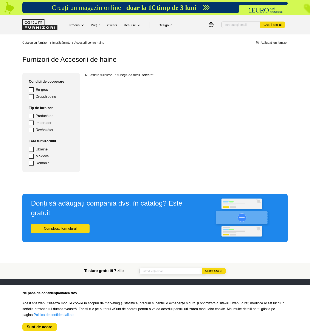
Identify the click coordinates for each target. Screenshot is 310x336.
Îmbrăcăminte (61, 42)
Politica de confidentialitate (54, 315)
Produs (77, 25)
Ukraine (42, 149)
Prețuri (95, 25)
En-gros (42, 89)
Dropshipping (46, 96)
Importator (43, 123)
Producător (44, 116)
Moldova (42, 156)
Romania (43, 163)
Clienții (112, 25)
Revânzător (44, 130)
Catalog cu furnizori (35, 42)
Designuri (165, 25)
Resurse (132, 25)
